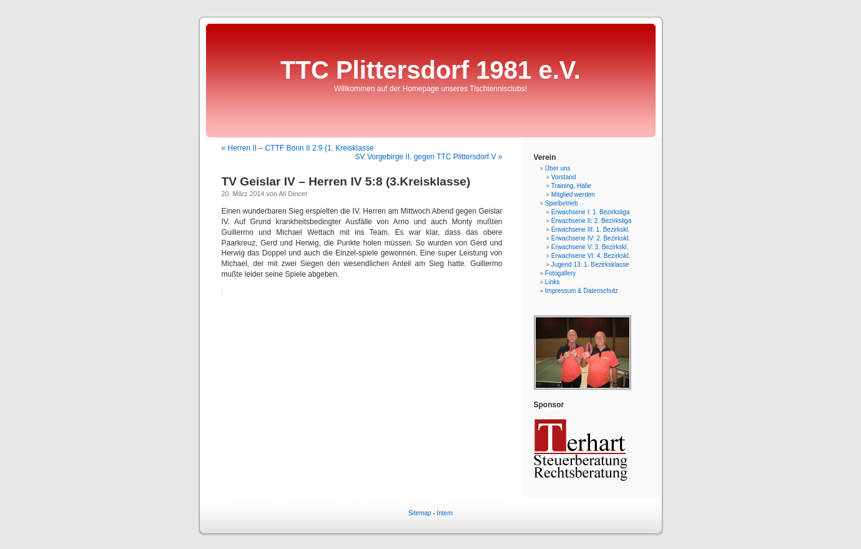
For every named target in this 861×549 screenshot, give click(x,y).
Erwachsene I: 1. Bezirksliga (590, 212)
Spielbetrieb (561, 203)
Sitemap (419, 513)
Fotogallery (560, 273)
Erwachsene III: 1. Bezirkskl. (590, 229)
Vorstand (563, 177)
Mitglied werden (573, 194)
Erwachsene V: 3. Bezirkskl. (590, 247)
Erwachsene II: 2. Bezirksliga (591, 220)
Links (552, 282)
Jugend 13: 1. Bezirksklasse (590, 264)
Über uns (558, 168)
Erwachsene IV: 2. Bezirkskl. (590, 238)
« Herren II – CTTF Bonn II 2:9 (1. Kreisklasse (298, 148)
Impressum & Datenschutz (581, 290)
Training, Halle (571, 185)
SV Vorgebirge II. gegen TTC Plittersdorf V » (429, 156)
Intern (445, 513)
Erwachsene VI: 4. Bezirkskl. (591, 255)
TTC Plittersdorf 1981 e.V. (430, 70)
